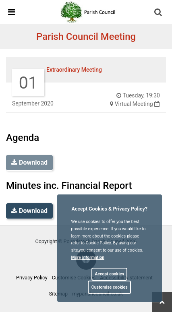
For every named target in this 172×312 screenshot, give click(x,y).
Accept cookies (109, 274)
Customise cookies (109, 287)
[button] (158, 13)
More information (88, 257)
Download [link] (29, 211)
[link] (89, 11)
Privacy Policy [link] (32, 278)
